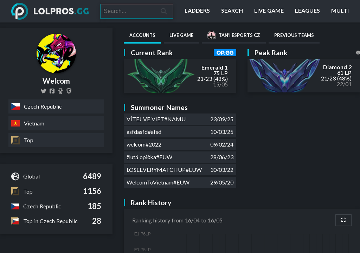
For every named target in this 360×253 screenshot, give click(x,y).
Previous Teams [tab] (294, 35)
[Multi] (340, 11)
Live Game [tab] (181, 35)
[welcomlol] (43, 91)
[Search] (128, 11)
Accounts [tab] (142, 35)
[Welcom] (60, 91)
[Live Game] (269, 11)
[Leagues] (307, 11)
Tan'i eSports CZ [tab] (233, 35)
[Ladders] (197, 11)
